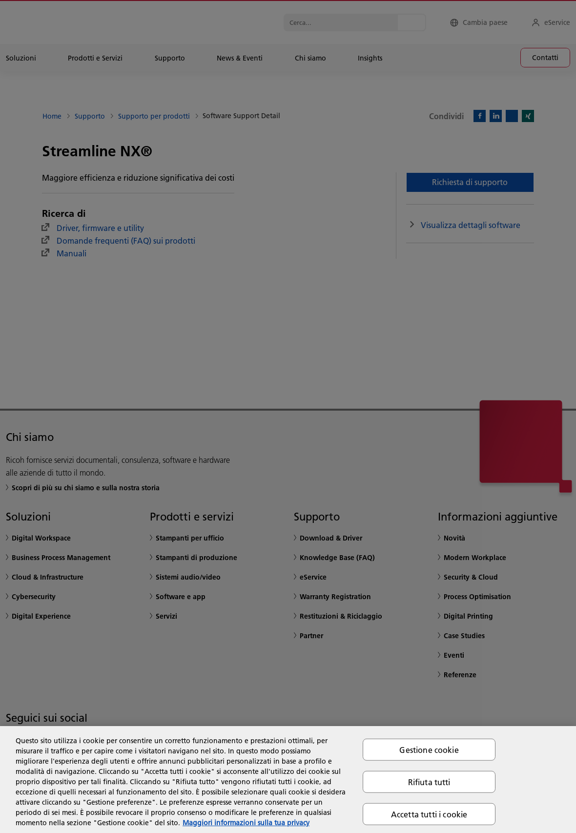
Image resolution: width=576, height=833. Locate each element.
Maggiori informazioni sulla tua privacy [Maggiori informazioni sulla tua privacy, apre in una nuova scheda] (246, 822)
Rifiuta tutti (429, 781)
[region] (288, 779)
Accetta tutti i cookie (429, 814)
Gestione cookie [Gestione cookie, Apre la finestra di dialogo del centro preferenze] (428, 749)
